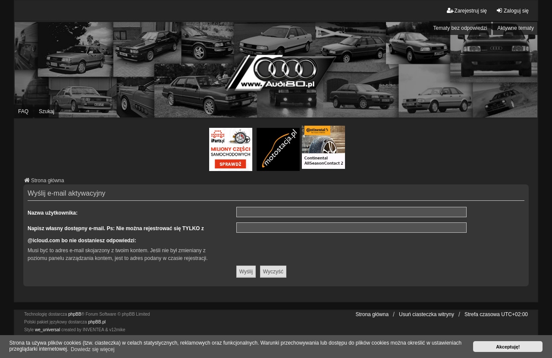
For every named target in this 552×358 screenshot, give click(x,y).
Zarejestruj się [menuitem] (467, 10)
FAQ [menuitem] (23, 111)
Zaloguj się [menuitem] (512, 10)
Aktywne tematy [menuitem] (515, 28)
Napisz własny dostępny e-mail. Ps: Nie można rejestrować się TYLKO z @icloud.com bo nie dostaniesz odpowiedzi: (116, 234)
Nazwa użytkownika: (53, 213)
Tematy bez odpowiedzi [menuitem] (460, 28)
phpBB (74, 314)
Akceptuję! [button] (508, 346)
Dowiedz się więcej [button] (92, 349)
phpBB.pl (97, 322)
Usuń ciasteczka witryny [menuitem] (426, 314)
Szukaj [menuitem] (46, 111)
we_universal (47, 329)
